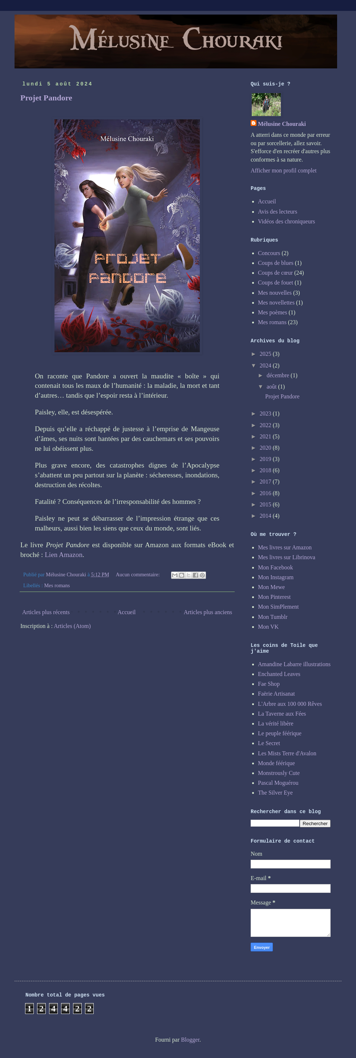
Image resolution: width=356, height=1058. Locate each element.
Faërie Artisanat (276, 694)
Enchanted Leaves (279, 674)
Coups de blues (276, 263)
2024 (266, 365)
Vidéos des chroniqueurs (286, 221)
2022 (266, 425)
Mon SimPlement (278, 607)
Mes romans (57, 585)
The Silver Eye (275, 792)
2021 (266, 436)
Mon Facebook (275, 567)
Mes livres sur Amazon (285, 547)
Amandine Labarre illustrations (294, 664)
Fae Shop (269, 684)
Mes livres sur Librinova (286, 557)
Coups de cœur (275, 273)
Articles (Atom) (72, 626)
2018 (266, 470)
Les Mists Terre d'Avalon (287, 753)
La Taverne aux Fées (282, 714)
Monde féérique (276, 763)
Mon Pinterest (274, 597)
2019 (266, 459)
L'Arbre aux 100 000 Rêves (290, 704)
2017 (266, 481)
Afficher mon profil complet (283, 170)
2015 (266, 504)
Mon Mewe (271, 587)
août (272, 386)
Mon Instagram (276, 577)
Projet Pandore (46, 97)
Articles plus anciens (208, 612)
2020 (266, 448)
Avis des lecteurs (277, 211)
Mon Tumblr (272, 617)
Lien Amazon (63, 554)
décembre (279, 375)
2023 (266, 413)
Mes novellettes (276, 302)
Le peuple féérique (280, 733)
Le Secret (269, 743)
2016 (266, 493)
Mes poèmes (272, 312)
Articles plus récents (46, 612)
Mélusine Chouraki (282, 124)
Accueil (127, 612)
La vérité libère (276, 723)
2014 (266, 516)
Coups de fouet (275, 282)
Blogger (190, 1040)
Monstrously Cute (279, 773)
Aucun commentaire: (138, 574)
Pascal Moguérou (278, 783)
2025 (266, 354)
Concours (269, 253)
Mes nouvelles (275, 293)
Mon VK (268, 627)
